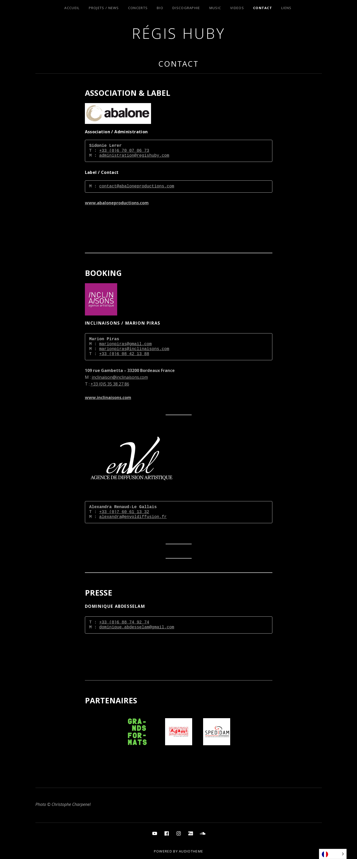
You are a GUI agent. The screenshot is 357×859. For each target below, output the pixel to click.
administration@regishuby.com (134, 156)
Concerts (138, 7)
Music (215, 7)
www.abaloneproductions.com (117, 203)
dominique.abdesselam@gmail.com (136, 627)
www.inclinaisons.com (108, 397)
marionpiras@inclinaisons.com (134, 349)
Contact (262, 7)
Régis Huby (178, 33)
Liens (286, 7)
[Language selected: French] (333, 854)
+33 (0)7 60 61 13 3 (123, 512)
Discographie (186, 7)
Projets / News (104, 7)
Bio (160, 7)
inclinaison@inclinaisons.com (120, 377)
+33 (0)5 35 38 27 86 (110, 384)
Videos (237, 7)
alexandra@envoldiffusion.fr (133, 517)
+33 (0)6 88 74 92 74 (124, 622)
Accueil (71, 7)
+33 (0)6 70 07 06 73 (124, 151)
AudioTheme (191, 851)
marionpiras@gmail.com (125, 344)
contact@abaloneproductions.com (136, 186)
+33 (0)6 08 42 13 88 (124, 354)
